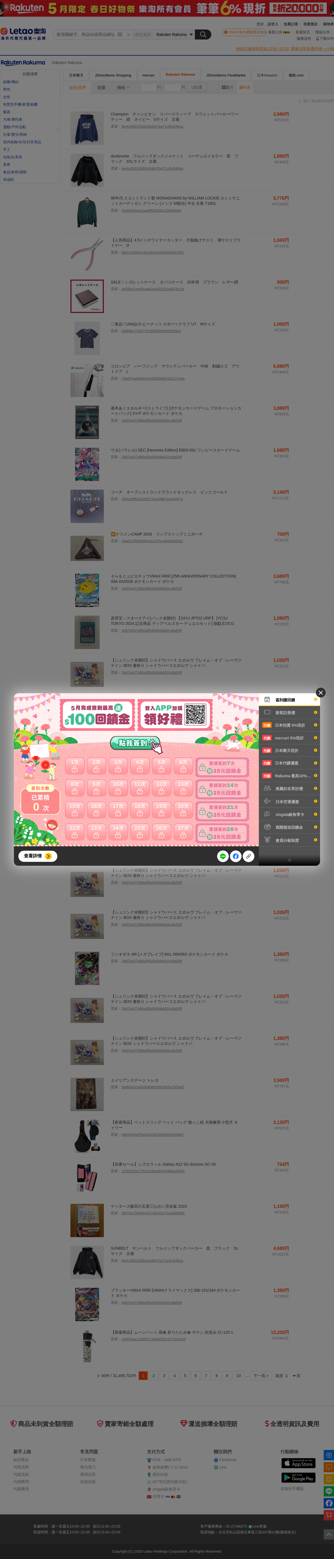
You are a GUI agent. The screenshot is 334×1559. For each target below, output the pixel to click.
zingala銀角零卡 (289, 814)
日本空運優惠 (289, 801)
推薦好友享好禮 (289, 788)
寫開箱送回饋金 (289, 827)
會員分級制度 (289, 840)
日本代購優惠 (289, 763)
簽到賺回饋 (289, 699)
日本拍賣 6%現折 (289, 725)
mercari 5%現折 (289, 738)
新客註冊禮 (289, 712)
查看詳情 (33, 855)
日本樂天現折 (289, 750)
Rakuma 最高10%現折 (289, 775)
